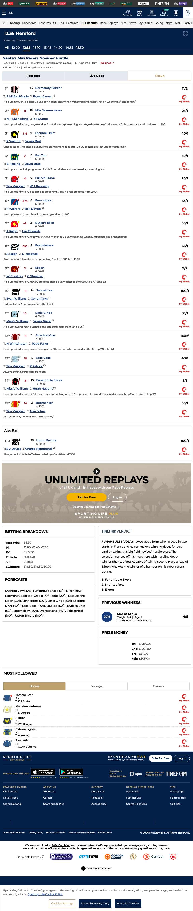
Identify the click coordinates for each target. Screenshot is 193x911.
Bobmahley (44, 403)
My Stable (132, 816)
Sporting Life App (53, 810)
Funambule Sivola (49, 380)
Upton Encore (46, 440)
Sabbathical (44, 290)
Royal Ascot (10, 797)
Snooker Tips (178, 816)
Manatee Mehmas (28, 706)
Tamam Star (24, 695)
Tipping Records (180, 822)
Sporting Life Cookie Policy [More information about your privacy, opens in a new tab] (45, 895)
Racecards (132, 791)
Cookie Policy (105, 857)
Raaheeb (21, 740)
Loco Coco (43, 358)
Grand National (12, 803)
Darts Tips (176, 810)
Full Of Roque (45, 178)
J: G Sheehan (124, 620)
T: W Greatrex (143, 620)
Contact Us (98, 791)
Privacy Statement (55, 857)
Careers (47, 797)
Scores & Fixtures (136, 803)
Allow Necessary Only (95, 904)
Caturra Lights (25, 729)
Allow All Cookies (128, 904)
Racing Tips (177, 791)
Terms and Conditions (14, 857)
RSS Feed (48, 828)
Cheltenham (10, 791)
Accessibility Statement (57, 816)
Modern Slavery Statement (59, 822)
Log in (117, 497)
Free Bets (132, 822)
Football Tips (178, 797)
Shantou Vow (45, 335)
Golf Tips (175, 803)
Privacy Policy (36, 857)
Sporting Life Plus (53, 803)
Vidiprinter (132, 810)
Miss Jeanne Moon (48, 110)
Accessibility (98, 803)
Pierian (20, 718)
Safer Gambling (100, 810)
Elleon (39, 268)
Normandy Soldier (48, 88)
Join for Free (86, 497)
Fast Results (133, 797)
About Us (49, 791)
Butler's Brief (44, 223)
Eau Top (40, 155)
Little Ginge (43, 313)
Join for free (160, 758)
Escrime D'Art (45, 133)
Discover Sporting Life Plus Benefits (96, 507)
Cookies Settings (62, 904)
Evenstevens (44, 245)
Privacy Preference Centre (81, 857)
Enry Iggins (43, 200)
